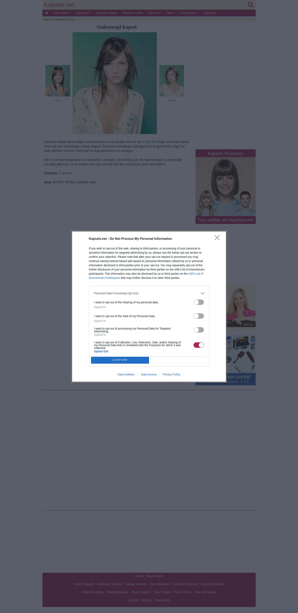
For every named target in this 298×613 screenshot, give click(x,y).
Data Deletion (126, 374)
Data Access (149, 374)
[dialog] (149, 306)
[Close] (218, 239)
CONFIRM (120, 360)
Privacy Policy (171, 374)
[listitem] (149, 293)
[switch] (199, 302)
